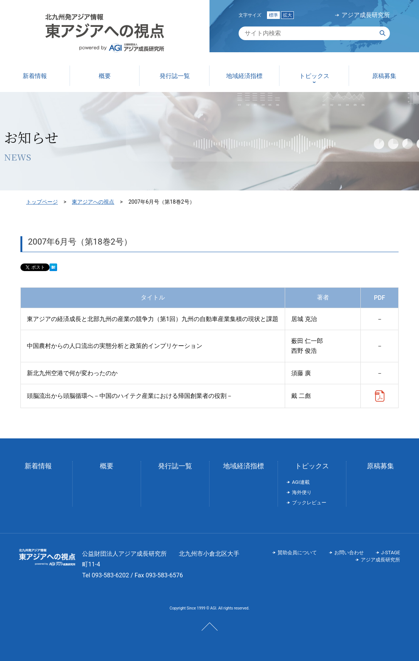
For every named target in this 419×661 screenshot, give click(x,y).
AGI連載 (301, 482)
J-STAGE (390, 552)
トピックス (312, 466)
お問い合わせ (349, 552)
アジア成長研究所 (365, 15)
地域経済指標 (243, 466)
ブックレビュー (309, 502)
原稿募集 (380, 466)
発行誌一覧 (175, 466)
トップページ (42, 202)
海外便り (302, 492)
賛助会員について (297, 552)
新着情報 (38, 466)
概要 (106, 466)
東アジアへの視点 (93, 202)
